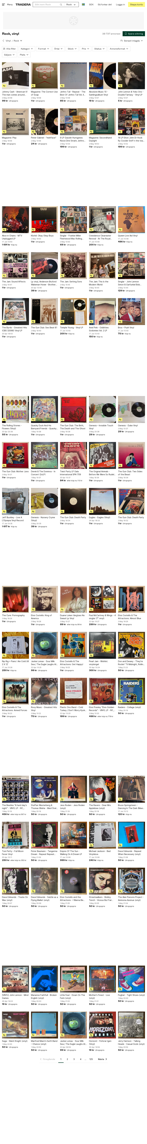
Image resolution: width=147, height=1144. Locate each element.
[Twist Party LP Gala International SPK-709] (73, 455)
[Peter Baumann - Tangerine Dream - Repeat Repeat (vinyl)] (44, 835)
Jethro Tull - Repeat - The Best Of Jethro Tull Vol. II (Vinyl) (72, 93)
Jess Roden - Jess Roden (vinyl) (72, 806)
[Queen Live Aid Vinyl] (131, 219)
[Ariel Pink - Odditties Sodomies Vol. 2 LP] (102, 311)
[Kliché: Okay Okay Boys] (44, 219)
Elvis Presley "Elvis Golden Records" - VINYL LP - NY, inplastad (101, 709)
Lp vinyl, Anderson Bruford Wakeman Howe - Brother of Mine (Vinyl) (43, 283)
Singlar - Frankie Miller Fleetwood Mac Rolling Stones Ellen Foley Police (72, 237)
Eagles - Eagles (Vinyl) (99, 517)
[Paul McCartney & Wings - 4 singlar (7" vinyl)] (102, 599)
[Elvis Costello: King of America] (44, 599)
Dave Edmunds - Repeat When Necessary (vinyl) (129, 852)
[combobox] (48, 4)
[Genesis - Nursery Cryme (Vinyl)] (44, 501)
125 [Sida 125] (91, 1059)
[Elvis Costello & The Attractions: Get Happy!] (73, 645)
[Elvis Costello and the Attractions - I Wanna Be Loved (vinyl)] (73, 881)
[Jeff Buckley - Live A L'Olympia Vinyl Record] (15, 501)
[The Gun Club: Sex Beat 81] (44, 311)
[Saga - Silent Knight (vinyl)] (15, 1025)
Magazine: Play (9, 137)
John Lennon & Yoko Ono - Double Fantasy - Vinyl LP (131, 93)
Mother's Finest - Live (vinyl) (99, 996)
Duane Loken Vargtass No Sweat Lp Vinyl (72, 617)
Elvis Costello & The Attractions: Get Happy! (71, 662)
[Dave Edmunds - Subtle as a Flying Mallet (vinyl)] (44, 881)
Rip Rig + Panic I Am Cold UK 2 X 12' (15, 662)
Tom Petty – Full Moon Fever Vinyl (13, 852)
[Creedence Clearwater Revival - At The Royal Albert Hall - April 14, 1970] (102, 219)
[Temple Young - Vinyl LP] (73, 311)
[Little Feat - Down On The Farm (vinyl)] (73, 979)
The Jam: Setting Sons (71, 281)
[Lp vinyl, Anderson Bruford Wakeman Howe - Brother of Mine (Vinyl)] (44, 265)
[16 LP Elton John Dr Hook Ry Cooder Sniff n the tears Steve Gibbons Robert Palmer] (131, 121)
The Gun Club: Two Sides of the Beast (130, 473)
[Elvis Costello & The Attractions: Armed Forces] (15, 691)
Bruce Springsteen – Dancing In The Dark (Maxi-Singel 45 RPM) (131, 807)
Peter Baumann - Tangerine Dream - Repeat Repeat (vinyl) (44, 853)
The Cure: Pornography (13, 615)
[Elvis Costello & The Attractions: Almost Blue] (131, 599)
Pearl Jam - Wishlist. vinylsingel (98, 662)
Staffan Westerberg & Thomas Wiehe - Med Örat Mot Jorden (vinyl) (43, 807)
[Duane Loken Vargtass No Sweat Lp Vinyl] (73, 599)
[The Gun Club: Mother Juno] (15, 455)
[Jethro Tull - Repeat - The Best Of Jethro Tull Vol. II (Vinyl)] (73, 75)
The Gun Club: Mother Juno (15, 471)
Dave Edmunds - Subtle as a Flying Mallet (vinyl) (44, 898)
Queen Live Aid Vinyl (128, 235)
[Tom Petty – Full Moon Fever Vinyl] (15, 835)
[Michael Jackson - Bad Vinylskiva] (102, 835)
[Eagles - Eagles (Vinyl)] (102, 501)
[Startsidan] (23, 4)
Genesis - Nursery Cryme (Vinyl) (43, 519)
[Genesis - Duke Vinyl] (131, 409)
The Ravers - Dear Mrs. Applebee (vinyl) (100, 806)
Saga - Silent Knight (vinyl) (15, 1041)
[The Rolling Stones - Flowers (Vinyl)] (15, 409)
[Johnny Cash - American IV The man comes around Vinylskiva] (15, 75)
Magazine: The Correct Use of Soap (44, 93)
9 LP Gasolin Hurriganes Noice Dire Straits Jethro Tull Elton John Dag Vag (72, 139)
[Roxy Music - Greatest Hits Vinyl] (44, 691)
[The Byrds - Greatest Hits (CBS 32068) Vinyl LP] (15, 311)
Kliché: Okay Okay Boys (42, 235)
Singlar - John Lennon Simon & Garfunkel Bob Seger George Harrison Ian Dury (131, 283)
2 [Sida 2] (67, 1059)
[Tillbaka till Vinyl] (3, 41)
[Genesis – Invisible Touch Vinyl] (102, 409)
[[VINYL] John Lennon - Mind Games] (15, 979)
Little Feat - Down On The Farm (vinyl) (72, 996)
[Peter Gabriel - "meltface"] (44, 121)
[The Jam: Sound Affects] (15, 265)
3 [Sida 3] (74, 1059)
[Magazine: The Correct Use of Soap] (44, 75)
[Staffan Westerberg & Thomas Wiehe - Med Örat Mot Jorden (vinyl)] (44, 789)
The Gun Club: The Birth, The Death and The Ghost (72, 427)
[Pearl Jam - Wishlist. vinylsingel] (102, 645)
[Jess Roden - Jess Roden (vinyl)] (73, 789)
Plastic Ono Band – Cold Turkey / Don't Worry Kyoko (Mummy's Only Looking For (73, 709)
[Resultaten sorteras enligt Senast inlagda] (132, 40)
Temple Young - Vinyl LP (71, 327)
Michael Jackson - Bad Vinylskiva (100, 852)
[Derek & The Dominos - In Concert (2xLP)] (44, 455)
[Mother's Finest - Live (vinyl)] (102, 979)
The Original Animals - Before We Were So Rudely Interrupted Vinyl (102, 473)
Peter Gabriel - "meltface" (43, 137)
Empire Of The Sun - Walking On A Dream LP (71, 852)
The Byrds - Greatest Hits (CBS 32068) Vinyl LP (14, 329)
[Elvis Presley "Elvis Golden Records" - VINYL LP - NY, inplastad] (102, 691)
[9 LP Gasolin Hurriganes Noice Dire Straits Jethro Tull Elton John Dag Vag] (73, 121)
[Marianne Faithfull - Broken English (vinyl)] (44, 979)
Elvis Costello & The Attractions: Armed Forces (14, 708)
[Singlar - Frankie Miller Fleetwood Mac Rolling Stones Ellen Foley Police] (73, 219)
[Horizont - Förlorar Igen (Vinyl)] (102, 1025)
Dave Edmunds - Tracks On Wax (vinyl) (15, 898)
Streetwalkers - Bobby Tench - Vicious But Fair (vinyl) (100, 899)
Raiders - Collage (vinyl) (129, 707)
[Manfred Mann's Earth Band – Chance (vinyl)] (44, 1025)
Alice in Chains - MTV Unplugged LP (12, 237)
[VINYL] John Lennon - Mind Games (15, 996)
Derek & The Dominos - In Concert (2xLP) (43, 473)
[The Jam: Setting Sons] (73, 265)
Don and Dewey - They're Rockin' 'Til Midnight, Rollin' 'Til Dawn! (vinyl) (131, 663)
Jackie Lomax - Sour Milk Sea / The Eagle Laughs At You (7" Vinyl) (43, 663)
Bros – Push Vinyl (126, 327)
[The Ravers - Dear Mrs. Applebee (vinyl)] (102, 789)
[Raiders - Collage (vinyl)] (131, 691)
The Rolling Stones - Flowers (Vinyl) (12, 427)
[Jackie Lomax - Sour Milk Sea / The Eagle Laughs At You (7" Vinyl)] (44, 645)
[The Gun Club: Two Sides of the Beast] (131, 455)
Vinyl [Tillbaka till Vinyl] (8, 41)
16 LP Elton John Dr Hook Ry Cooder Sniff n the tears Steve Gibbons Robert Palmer (131, 139)
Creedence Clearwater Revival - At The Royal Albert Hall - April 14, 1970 (101, 237)
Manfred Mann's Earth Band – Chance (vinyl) (44, 1042)
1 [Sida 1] (60, 1059)
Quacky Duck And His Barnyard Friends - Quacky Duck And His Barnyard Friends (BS (43, 427)
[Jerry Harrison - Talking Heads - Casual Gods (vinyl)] (131, 1025)
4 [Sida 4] (80, 1059)
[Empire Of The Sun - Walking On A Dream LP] (73, 835)
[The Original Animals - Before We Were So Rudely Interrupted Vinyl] (102, 455)
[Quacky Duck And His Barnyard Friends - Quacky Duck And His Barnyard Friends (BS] (44, 409)
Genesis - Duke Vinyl (128, 425)
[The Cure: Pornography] (15, 599)
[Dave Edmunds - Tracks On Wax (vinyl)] (15, 881)
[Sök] (61, 4)
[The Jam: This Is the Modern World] (102, 265)
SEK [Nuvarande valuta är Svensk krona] (91, 4)
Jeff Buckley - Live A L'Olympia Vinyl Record (13, 519)
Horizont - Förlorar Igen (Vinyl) (100, 1042)
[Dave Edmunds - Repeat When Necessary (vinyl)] (131, 835)
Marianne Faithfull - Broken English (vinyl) (44, 996)
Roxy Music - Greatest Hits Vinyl (44, 708)
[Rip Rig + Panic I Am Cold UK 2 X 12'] (15, 645)
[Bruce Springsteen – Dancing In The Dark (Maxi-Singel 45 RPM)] (131, 789)
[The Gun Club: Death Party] (73, 501)
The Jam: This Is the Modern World (98, 283)
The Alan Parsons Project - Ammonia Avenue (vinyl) (131, 898)
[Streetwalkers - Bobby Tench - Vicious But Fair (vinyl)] (102, 881)
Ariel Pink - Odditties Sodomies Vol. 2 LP (99, 329)
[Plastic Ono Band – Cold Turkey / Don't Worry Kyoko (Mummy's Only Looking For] (73, 691)
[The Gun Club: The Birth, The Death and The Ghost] (73, 409)
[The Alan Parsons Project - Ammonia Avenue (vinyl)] (131, 881)
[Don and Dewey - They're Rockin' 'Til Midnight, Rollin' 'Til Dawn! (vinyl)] (131, 645)
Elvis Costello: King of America (41, 617)
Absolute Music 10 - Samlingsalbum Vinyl (98, 93)
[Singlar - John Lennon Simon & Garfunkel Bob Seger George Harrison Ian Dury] (131, 265)
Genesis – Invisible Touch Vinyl (101, 427)
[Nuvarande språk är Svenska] (83, 4)
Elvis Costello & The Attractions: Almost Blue (129, 617)
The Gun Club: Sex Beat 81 (44, 327)
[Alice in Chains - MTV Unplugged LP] (15, 219)
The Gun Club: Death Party (73, 517)
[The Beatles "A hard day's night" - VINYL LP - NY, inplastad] (15, 789)
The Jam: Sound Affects (14, 281)
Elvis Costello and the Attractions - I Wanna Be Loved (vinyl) (71, 899)
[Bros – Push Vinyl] (131, 311)
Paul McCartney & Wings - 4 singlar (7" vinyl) (102, 617)
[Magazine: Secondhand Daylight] (102, 121)
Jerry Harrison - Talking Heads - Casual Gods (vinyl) (131, 1042)
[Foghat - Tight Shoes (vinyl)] (131, 979)
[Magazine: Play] (15, 121)
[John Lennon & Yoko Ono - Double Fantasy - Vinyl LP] (131, 75)
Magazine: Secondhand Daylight (100, 139)
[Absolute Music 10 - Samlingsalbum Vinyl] (102, 75)
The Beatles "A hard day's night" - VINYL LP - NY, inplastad (14, 807)
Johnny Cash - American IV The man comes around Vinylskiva (14, 93)
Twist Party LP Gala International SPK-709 (70, 473)
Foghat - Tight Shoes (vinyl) (131, 995)
